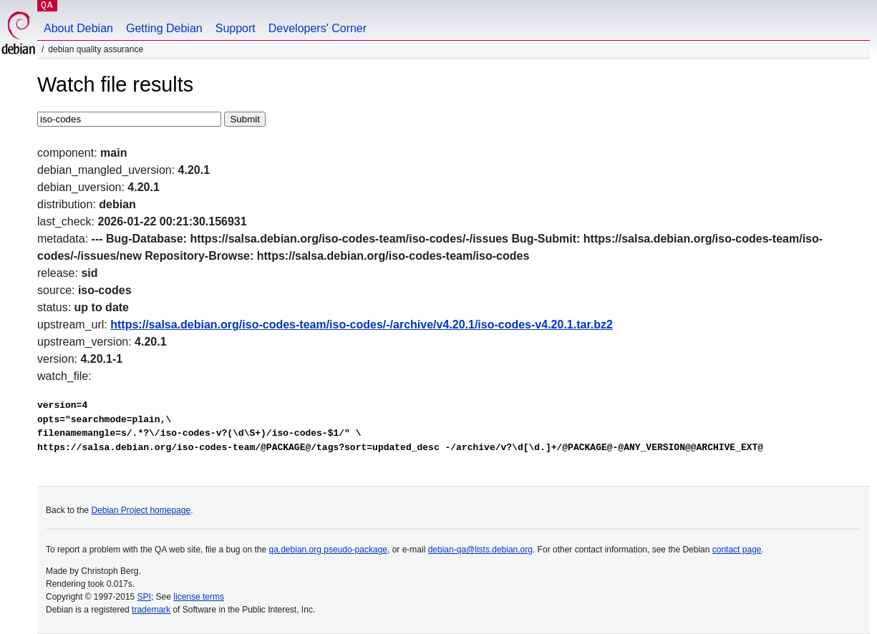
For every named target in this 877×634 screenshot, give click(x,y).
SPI (144, 597)
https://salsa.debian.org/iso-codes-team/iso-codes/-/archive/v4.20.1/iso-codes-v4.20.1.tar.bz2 (361, 324)
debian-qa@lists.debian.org (480, 550)
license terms (198, 597)
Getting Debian (164, 28)
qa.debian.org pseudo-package (328, 550)
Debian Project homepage (140, 510)
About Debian (78, 28)
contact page (737, 550)
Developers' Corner (317, 28)
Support (235, 28)
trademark (151, 610)
